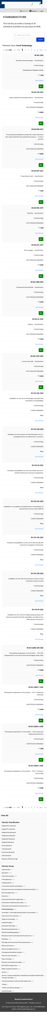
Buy (41, 86)
